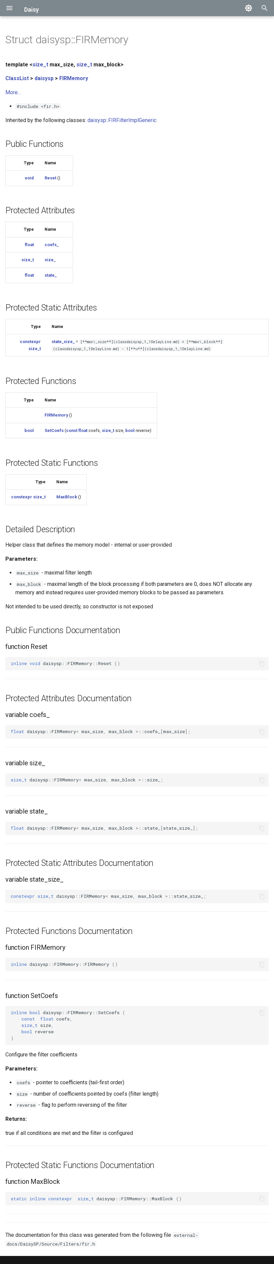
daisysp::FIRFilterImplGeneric (121, 120)
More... (13, 92)
